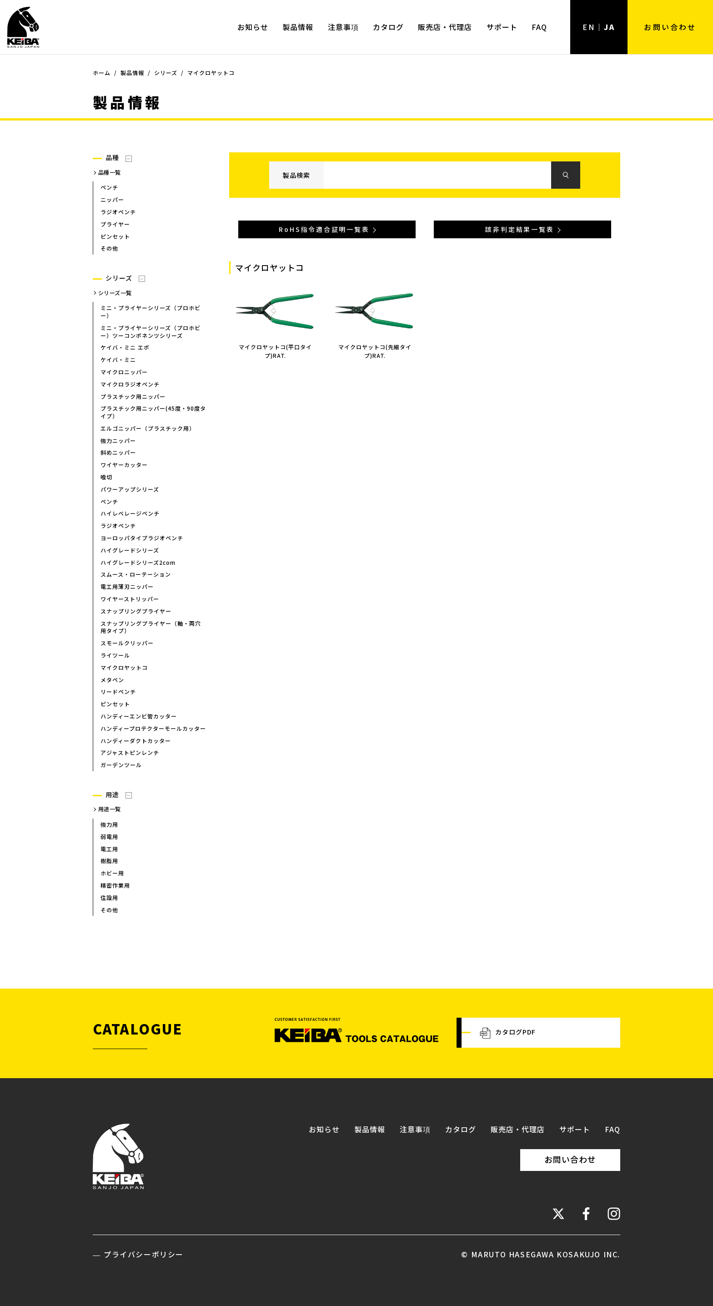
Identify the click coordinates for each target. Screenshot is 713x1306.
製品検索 (296, 175)
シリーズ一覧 (115, 292)
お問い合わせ (670, 26)
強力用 (109, 824)
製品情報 (297, 26)
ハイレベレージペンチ (130, 513)
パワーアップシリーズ (129, 489)
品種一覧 (109, 172)
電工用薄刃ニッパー (127, 586)
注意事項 (343, 26)
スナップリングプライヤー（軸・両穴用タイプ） (150, 627)
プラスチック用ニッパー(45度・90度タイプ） (153, 412)
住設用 (109, 897)
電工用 (109, 849)
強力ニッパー (118, 440)
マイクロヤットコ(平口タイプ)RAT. (275, 351)
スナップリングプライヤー (135, 611)
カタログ (388, 26)
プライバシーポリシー (144, 1254)
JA (609, 26)
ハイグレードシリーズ (129, 550)
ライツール (115, 655)
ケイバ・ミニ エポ (125, 348)
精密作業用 (115, 885)
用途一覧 (109, 809)
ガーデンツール (121, 765)
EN (588, 26)
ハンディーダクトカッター (135, 740)
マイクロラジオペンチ (130, 384)
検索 (565, 175)
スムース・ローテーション (135, 574)
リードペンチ (118, 692)
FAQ (539, 26)
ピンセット (115, 236)
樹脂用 (109, 861)
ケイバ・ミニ (118, 359)
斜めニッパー (118, 453)
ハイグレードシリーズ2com (138, 562)
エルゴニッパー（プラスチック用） (147, 428)
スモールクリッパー (127, 643)
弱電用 (109, 836)
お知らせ (252, 26)
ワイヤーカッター (124, 464)
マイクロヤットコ (124, 667)
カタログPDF (508, 1032)
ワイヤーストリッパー (129, 599)
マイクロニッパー (124, 372)
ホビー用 (112, 873)
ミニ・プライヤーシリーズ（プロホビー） (150, 311)
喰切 (106, 477)
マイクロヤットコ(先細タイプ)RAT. (375, 351)
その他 (109, 248)
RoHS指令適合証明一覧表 (324, 229)
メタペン (112, 679)
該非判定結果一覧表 (519, 229)
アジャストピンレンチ (129, 753)
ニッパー (112, 199)
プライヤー (115, 224)
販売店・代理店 (445, 26)
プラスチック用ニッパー (133, 396)
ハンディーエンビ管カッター (138, 716)
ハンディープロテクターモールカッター (153, 728)
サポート (502, 26)
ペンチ (109, 187)
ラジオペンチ (118, 212)
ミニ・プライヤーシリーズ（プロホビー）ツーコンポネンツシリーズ (150, 331)
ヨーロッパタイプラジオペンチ (141, 538)
